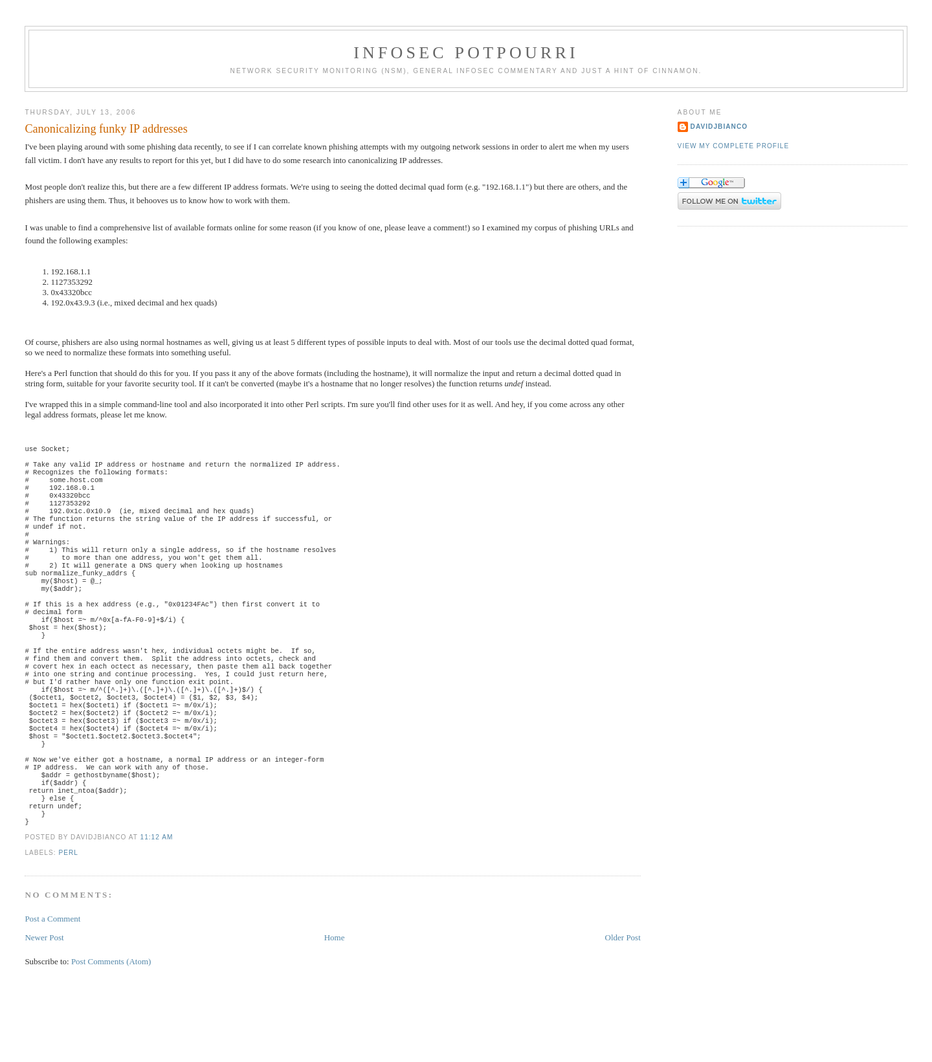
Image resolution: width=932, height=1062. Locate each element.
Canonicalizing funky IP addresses (106, 128)
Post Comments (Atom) (111, 1026)
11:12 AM (156, 901)
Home (334, 1002)
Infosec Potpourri (466, 52)
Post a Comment (52, 983)
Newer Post (44, 1002)
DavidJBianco (719, 126)
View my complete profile (734, 145)
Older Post (623, 1002)
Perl (68, 917)
